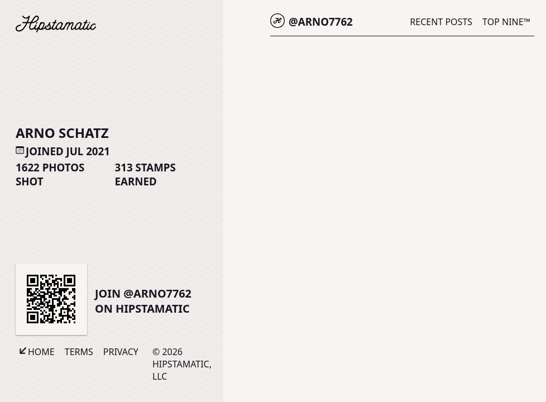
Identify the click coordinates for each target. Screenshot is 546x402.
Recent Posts (441, 22)
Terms (79, 352)
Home (41, 352)
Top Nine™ (506, 22)
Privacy (120, 352)
